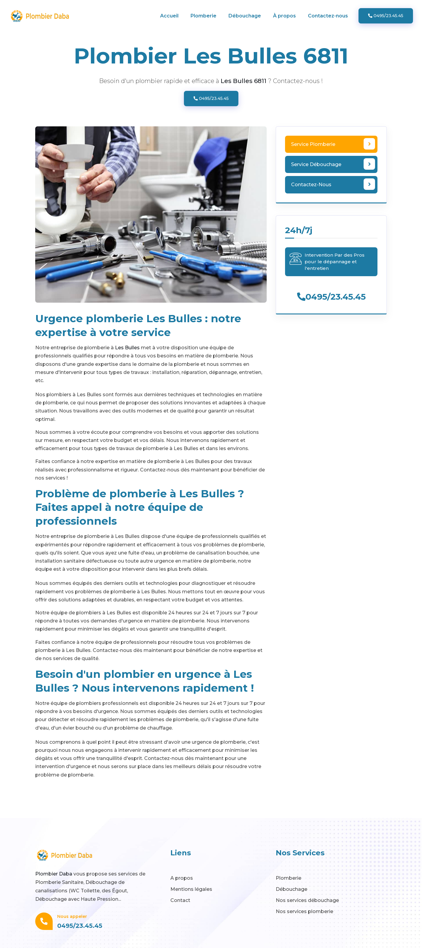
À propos (284, 16)
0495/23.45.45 (385, 15)
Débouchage (244, 16)
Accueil (169, 16)
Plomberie (203, 16)
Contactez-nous (328, 16)
